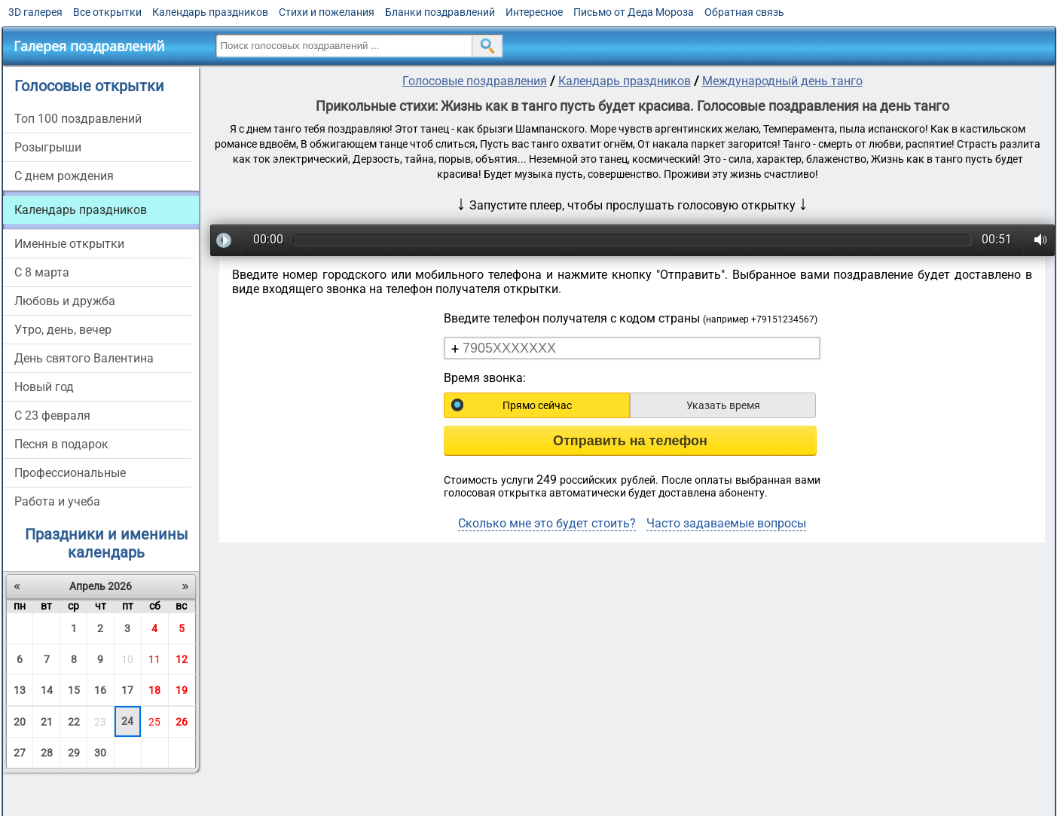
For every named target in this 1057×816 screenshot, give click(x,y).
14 (47, 690)
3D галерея (35, 12)
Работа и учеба (57, 501)
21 (47, 722)
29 (74, 753)
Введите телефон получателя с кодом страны (630, 318)
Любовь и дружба (64, 301)
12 (182, 659)
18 (154, 690)
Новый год (44, 387)
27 (20, 753)
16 (100, 690)
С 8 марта (41, 272)
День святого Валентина (84, 358)
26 (182, 722)
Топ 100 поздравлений (78, 119)
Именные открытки (69, 244)
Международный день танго (782, 81)
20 (20, 722)
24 (127, 721)
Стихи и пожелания (326, 12)
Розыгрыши (47, 147)
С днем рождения (64, 176)
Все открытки (107, 12)
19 (182, 690)
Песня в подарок (61, 444)
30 (100, 753)
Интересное (534, 12)
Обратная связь (744, 12)
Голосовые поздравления (474, 81)
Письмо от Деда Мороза (633, 12)
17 (127, 690)
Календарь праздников (210, 12)
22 (74, 722)
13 (20, 690)
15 (74, 690)
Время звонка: (485, 378)
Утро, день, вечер (63, 329)
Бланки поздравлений (440, 12)
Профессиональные (70, 473)
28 (47, 753)
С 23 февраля (52, 415)
